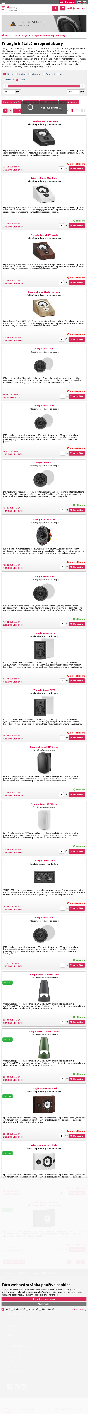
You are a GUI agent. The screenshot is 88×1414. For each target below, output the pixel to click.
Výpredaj (36, 74)
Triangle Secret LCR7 (44, 860)
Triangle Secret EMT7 (44, 462)
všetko (22, 80)
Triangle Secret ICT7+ (44, 519)
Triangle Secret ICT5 (44, 405)
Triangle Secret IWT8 (44, 690)
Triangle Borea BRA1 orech (44, 235)
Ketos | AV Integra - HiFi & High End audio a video (12, 8)
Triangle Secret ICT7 (44, 917)
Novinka (22, 74)
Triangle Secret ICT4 (44, 348)
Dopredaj (50, 74)
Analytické (33, 1309)
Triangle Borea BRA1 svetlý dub (44, 292)
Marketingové (48, 1309)
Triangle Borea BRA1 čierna (44, 121)
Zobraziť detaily (79, 1309)
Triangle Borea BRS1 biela (44, 1145)
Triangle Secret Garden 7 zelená (44, 1031)
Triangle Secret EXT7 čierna (44, 747)
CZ (79, 2)
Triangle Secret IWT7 (44, 633)
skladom (10, 80)
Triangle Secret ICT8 (44, 576)
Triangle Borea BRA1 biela (44, 178)
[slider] (5, 86)
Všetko (10, 74)
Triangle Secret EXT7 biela (44, 804)
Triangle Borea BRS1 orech (44, 1088)
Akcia (62, 74)
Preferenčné (19, 1309)
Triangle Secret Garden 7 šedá (44, 974)
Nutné (7, 1309)
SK (84, 2)
